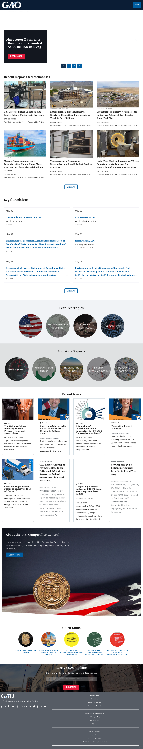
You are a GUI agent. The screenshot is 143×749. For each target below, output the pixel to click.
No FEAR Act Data (95, 738)
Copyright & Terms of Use (94, 713)
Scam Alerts (95, 735)
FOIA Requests (94, 731)
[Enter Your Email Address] (71, 679)
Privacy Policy (95, 717)
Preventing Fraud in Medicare (122, 427)
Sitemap (95, 724)
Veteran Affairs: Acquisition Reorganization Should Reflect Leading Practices (71, 164)
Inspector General (94, 702)
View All (71, 187)
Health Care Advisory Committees (95, 742)
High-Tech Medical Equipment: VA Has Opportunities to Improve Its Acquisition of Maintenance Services (118, 164)
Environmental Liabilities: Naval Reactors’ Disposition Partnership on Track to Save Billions (70, 115)
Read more (16, 56)
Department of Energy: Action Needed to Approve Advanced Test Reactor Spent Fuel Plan (117, 115)
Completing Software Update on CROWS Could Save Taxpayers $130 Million (89, 490)
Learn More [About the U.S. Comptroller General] (14, 555)
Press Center (94, 695)
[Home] (24, 698)
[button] (136, 41)
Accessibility (94, 720)
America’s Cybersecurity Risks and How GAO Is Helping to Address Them (53, 430)
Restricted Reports (94, 706)
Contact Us (95, 699)
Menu (137, 5)
